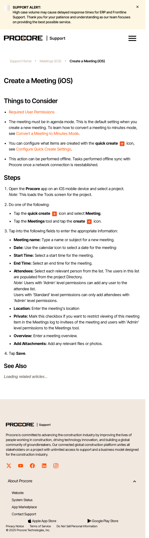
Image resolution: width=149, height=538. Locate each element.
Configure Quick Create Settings (43, 149)
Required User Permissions (32, 111)
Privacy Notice (15, 526)
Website (18, 493)
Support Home (20, 61)
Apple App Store (41, 520)
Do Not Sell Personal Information (77, 526)
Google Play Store (102, 520)
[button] (132, 38)
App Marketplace (24, 507)
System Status (22, 500)
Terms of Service (40, 526)
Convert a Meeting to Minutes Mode (47, 133)
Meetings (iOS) (50, 61)
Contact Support (24, 514)
